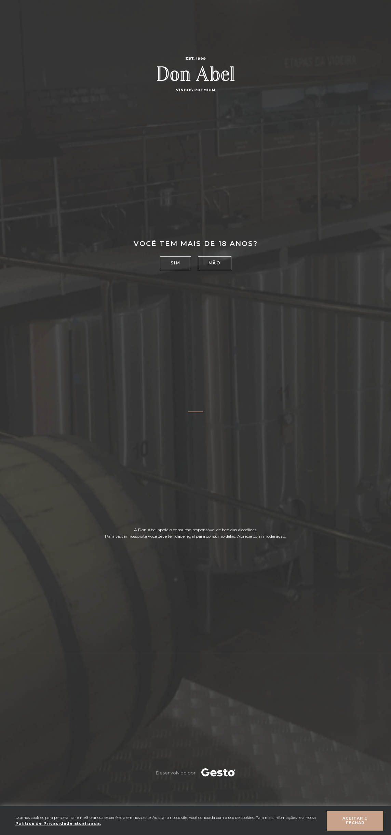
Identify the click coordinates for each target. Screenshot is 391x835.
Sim (175, 262)
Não (214, 262)
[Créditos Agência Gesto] (218, 772)
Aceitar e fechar (354, 820)
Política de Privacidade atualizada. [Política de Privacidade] (58, 823)
